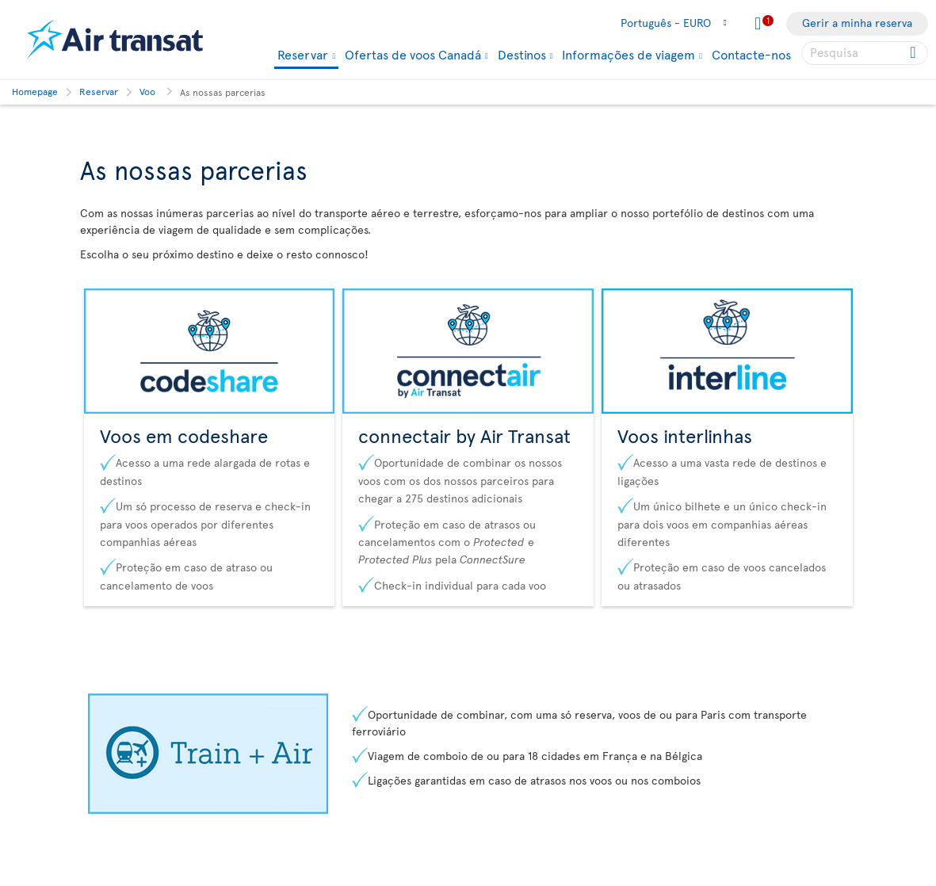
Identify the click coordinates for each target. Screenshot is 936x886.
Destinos (522, 54)
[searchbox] (864, 53)
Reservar (302, 55)
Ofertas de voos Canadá (413, 54)
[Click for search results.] (914, 53)
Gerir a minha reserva (857, 22)
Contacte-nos (751, 54)
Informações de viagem (628, 54)
